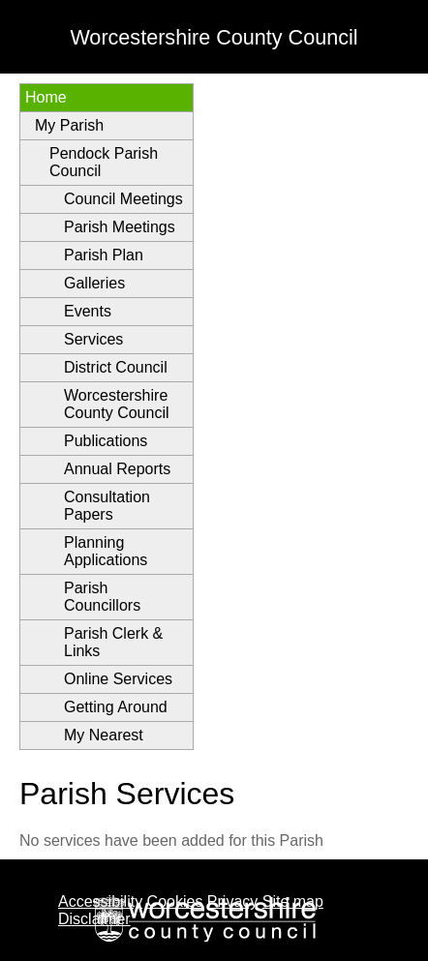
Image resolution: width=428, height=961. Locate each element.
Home (46, 97)
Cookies (175, 901)
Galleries (94, 283)
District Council (116, 367)
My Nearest (103, 735)
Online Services (118, 679)
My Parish (69, 125)
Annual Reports (117, 469)
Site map (292, 901)
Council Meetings (123, 199)
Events (87, 311)
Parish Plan (103, 255)
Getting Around (116, 707)
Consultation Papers (107, 506)
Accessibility (100, 901)
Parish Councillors (102, 597)
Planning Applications (105, 551)
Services (93, 339)
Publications (105, 441)
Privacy (232, 901)
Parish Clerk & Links (113, 642)
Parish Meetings (119, 227)
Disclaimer (94, 919)
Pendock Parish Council (103, 162)
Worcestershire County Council (116, 404)
